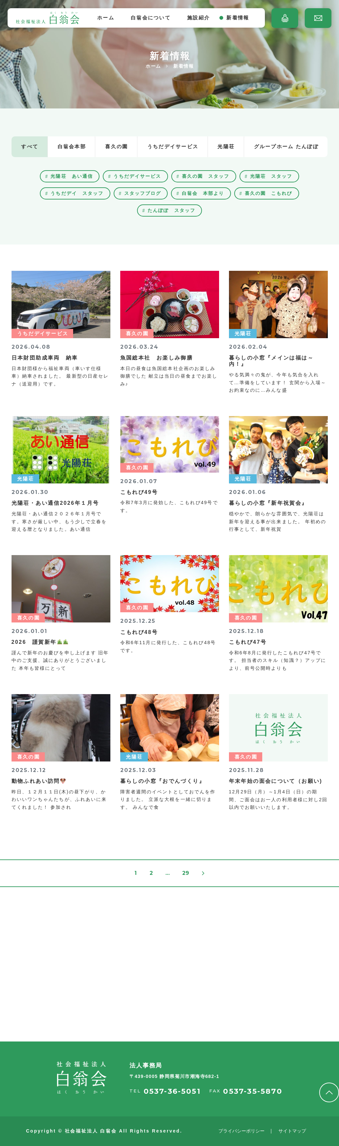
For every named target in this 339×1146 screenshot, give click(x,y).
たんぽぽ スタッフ (171, 210)
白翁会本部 (72, 146)
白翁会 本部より (203, 193)
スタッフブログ (142, 193)
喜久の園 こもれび (269, 193)
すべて (29, 146)
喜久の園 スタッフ (206, 176)
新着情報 (237, 17)
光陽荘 (226, 146)
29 (185, 873)
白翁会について (151, 17)
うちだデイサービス (172, 146)
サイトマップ (292, 1131)
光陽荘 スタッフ (271, 176)
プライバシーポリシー (241, 1131)
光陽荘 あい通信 (71, 176)
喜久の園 (116, 146)
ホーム (105, 17)
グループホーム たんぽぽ (286, 146)
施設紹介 (198, 17)
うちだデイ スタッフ (76, 193)
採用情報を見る (49, 1002)
